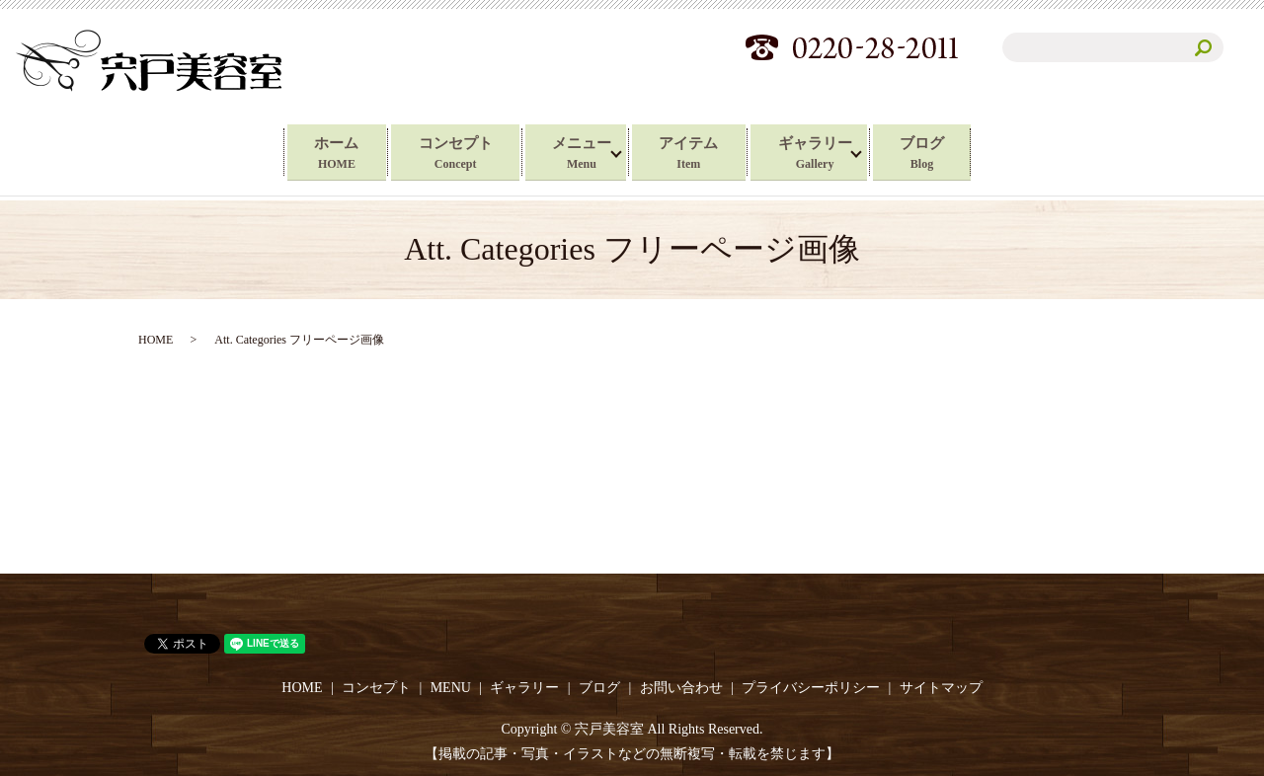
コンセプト (439, 151)
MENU (451, 684)
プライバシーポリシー (811, 684)
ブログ (951, 151)
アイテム (695, 151)
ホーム (307, 151)
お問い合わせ (681, 684)
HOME (155, 336)
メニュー (578, 151)
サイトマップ (941, 684)
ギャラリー (835, 151)
